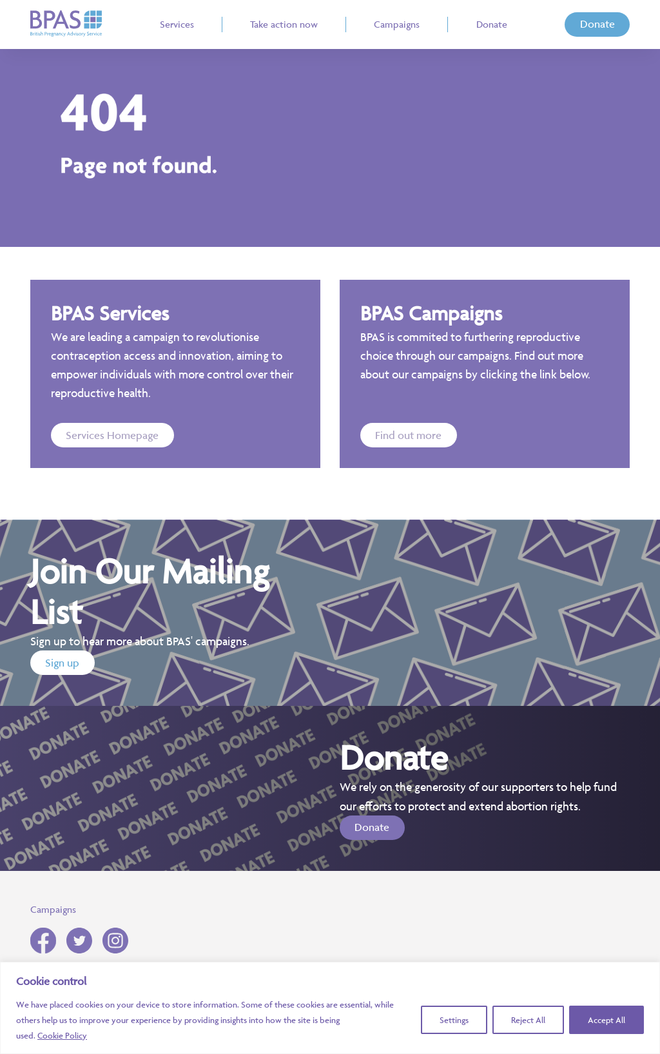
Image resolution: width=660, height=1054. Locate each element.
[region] (330, 1008)
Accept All (606, 1020)
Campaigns (53, 909)
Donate (597, 23)
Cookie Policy (62, 1035)
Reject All (528, 1020)
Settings (454, 1020)
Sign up (62, 662)
